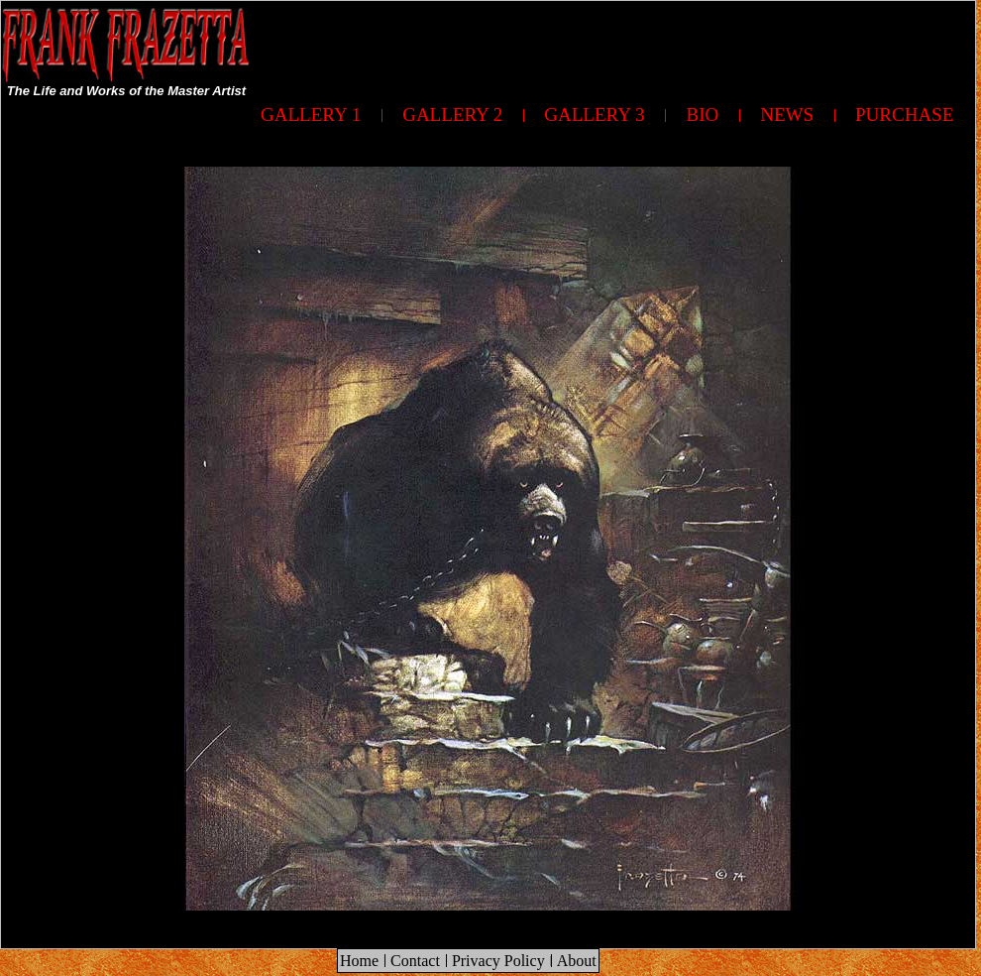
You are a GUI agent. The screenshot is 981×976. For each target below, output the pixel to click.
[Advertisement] (423, 140)
